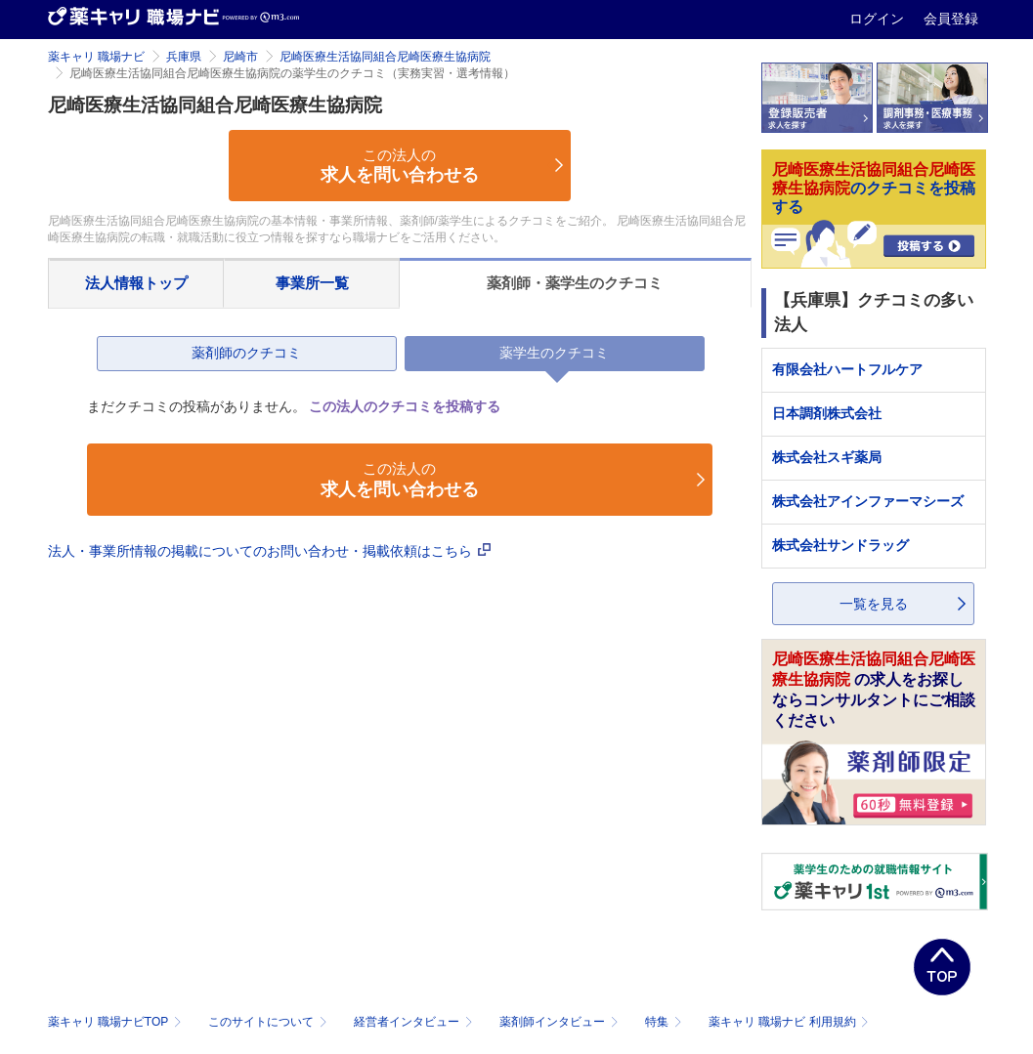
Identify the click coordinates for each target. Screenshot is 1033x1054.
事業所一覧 (312, 282)
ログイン (878, 18)
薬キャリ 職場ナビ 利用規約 (789, 1022)
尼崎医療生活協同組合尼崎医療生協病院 (385, 56)
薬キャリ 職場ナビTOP (117, 1022)
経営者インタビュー (415, 1022)
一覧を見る (873, 603)
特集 (665, 1022)
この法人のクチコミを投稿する (404, 406)
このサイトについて (269, 1022)
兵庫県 (183, 56)
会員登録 (951, 18)
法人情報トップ (136, 282)
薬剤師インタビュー (560, 1022)
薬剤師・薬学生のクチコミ (575, 282)
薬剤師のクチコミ (246, 352)
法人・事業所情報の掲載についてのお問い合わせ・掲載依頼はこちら (270, 551)
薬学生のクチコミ (554, 352)
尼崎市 (240, 56)
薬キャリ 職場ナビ (96, 56)
